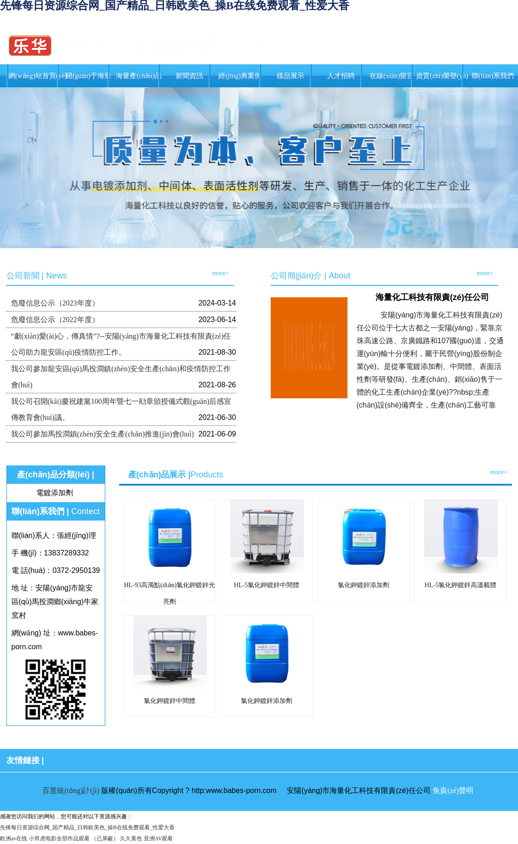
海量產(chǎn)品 (139, 75)
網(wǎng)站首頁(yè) (37, 75)
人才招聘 (341, 75)
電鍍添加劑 (54, 493)
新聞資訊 (189, 75)
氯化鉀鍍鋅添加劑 (363, 585)
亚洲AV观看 (158, 838)
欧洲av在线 (13, 838)
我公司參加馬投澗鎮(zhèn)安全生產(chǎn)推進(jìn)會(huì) (102, 434)
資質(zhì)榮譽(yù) (442, 75)
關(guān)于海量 (88, 75)
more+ (220, 273)
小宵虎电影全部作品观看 (59, 838)
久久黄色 (131, 838)
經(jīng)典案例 (239, 75)
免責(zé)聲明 (453, 790)
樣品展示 (290, 75)
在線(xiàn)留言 (392, 75)
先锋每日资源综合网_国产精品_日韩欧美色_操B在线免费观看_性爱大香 (87, 827)
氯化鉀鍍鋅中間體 (169, 700)
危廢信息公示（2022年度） (55, 319)
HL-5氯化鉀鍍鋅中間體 (266, 585)
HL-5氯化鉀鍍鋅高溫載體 (460, 585)
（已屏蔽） (105, 838)
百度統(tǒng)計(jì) (70, 790)
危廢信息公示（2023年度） (55, 303)
